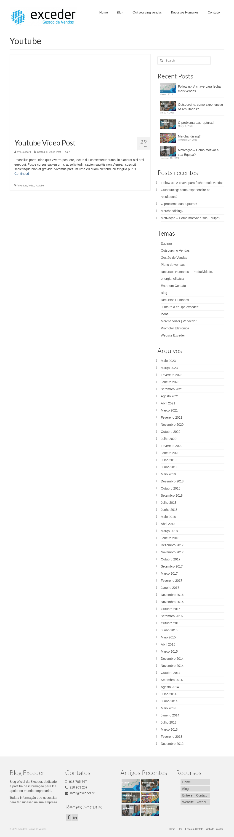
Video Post (55, 152)
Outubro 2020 (171, 431)
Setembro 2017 (172, 566)
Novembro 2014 (172, 665)
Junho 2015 (169, 630)
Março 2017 (169, 573)
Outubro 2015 (171, 623)
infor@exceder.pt (80, 793)
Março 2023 (169, 368)
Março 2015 (169, 651)
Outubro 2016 (171, 609)
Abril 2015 (168, 644)
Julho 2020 (169, 439)
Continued (21, 173)
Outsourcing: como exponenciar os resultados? (200, 107)
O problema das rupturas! (196, 122)
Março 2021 (169, 410)
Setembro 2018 (172, 495)
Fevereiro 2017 (171, 580)
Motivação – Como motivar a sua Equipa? (198, 152)
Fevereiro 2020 (171, 446)
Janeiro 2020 (170, 453)
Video (31, 185)
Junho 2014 (169, 701)
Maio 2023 (168, 361)
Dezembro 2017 (172, 545)
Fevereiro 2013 (171, 736)
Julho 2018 (169, 502)
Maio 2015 (168, 637)
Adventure (22, 185)
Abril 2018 (168, 524)
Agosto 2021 (170, 396)
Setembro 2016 (172, 616)
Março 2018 (169, 531)
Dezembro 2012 (172, 743)
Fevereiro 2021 (171, 417)
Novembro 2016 (172, 602)
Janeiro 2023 (170, 382)
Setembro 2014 (172, 680)
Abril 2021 (168, 403)
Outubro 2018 (171, 488)
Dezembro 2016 (172, 595)
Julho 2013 (169, 722)
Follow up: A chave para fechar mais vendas (200, 89)
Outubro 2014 (171, 673)
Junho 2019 (169, 467)
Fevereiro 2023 (171, 375)
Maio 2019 (168, 474)
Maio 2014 (168, 708)
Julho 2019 (169, 460)
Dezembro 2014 (172, 658)
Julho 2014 (169, 694)
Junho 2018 (169, 509)
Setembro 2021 (172, 389)
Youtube (39, 185)
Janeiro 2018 (170, 538)
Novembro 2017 (172, 552)
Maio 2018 (168, 517)
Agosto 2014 (170, 687)
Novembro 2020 (172, 424)
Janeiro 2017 (170, 587)
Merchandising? (189, 136)
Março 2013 (169, 729)
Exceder (24, 152)
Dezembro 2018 (172, 481)
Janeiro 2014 (170, 715)
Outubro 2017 (171, 559)
